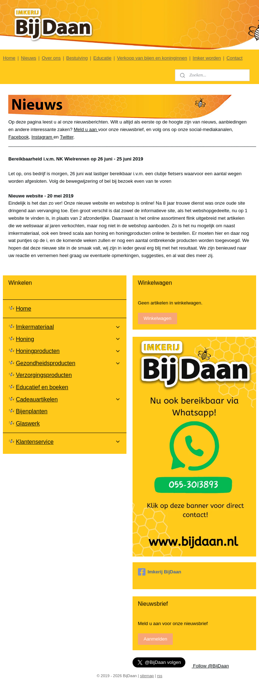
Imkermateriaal (68, 327)
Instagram (42, 136)
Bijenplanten (31, 411)
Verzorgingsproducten (44, 375)
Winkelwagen (157, 318)
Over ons (51, 58)
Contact (234, 58)
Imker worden (207, 58)
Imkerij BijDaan (159, 572)
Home (9, 58)
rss (159, 676)
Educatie (102, 58)
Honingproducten (68, 351)
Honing (68, 339)
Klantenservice (68, 442)
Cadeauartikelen (68, 399)
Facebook (18, 136)
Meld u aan (86, 129)
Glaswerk (28, 423)
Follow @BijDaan (210, 666)
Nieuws (28, 58)
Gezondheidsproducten (68, 363)
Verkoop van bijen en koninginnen (152, 58)
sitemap (147, 676)
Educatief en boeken (42, 387)
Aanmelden (155, 639)
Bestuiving (77, 58)
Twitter (67, 136)
